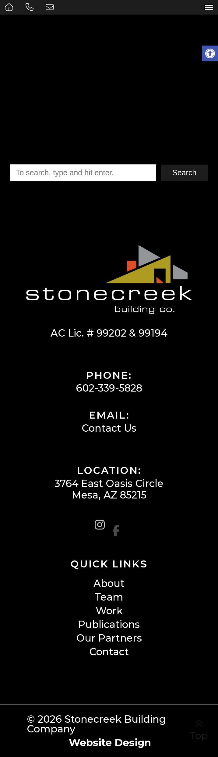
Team (109, 597)
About (109, 583)
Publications (109, 624)
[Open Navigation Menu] (208, 7)
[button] (210, 53)
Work (109, 611)
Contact (109, 652)
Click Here (180, 120)
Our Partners (109, 638)
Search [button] (184, 172)
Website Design (110, 742)
